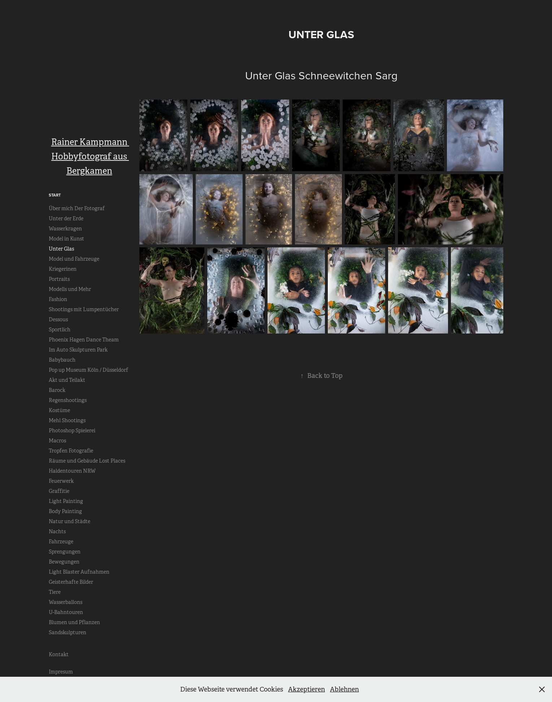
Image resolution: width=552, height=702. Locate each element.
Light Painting (66, 501)
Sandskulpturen (67, 632)
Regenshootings (68, 400)
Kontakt (59, 654)
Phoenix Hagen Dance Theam (84, 339)
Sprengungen (65, 551)
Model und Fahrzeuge (74, 259)
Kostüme (59, 410)
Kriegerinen (63, 269)
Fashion (58, 299)
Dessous (58, 319)
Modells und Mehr (70, 289)
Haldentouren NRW (72, 471)
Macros (57, 440)
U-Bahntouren (66, 612)
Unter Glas (61, 249)
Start (55, 195)
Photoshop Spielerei (72, 430)
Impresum (61, 671)
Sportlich (59, 329)
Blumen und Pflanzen (74, 622)
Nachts (57, 531)
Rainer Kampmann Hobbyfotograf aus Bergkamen (90, 156)
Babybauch (62, 360)
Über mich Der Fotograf (77, 208)
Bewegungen (64, 561)
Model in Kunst (66, 238)
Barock (57, 390)
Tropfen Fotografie (71, 450)
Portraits (59, 279)
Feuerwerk (61, 481)
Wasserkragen (65, 228)
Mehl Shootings (67, 420)
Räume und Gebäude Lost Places (87, 461)
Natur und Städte (69, 521)
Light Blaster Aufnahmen (79, 572)
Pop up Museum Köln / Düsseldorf (88, 370)
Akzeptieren (306, 689)
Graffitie (59, 491)
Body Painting (65, 511)
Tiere (55, 592)
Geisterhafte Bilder (71, 582)
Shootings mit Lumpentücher (84, 309)
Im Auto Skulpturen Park (78, 349)
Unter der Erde (66, 218)
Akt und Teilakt (67, 380)
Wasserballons (65, 602)
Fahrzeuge (61, 541)
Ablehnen (344, 689)
